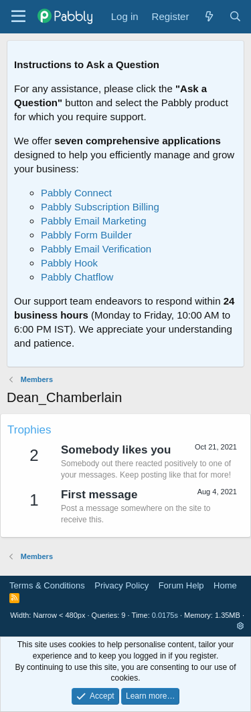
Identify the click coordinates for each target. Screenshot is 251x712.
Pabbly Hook (69, 263)
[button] (240, 626)
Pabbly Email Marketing (94, 220)
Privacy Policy (121, 585)
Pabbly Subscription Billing (100, 206)
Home (225, 585)
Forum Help (181, 585)
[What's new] (208, 16)
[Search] (235, 16)
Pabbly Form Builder (86, 234)
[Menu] (18, 16)
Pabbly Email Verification (96, 248)
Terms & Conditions (47, 585)
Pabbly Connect (76, 192)
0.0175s (165, 615)
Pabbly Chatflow (77, 277)
